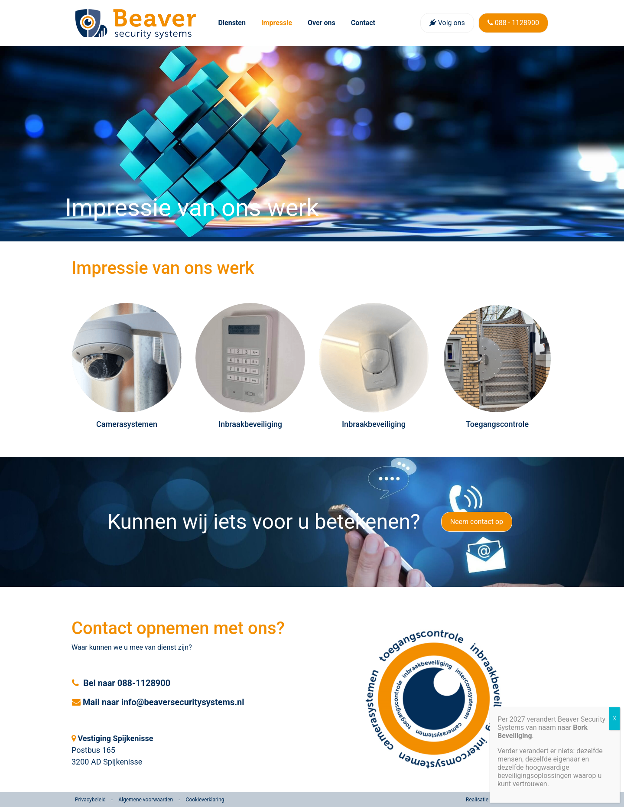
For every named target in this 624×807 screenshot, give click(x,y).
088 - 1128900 (513, 23)
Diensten (231, 23)
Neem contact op (476, 521)
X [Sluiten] (614, 719)
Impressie (276, 23)
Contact (363, 23)
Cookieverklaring (205, 800)
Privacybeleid (90, 800)
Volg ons (447, 23)
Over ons (321, 23)
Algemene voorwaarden (145, 800)
